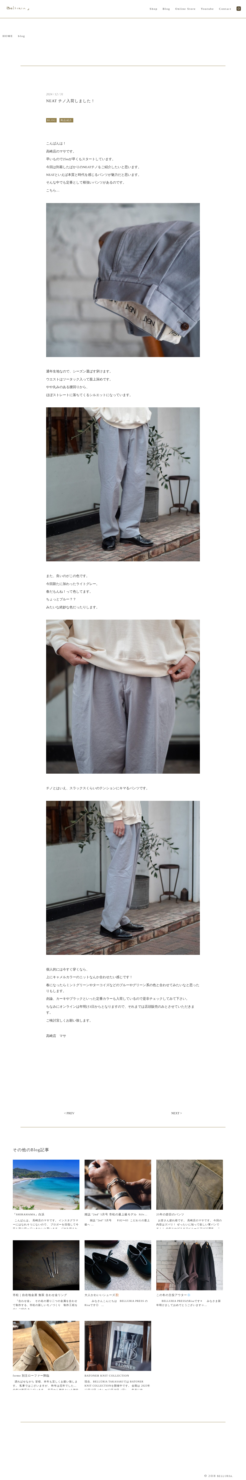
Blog (166, 8)
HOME (8, 35)
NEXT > (176, 1113)
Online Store (185, 8)
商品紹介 (66, 120)
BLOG (51, 120)
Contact (225, 8)
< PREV (69, 1113)
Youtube (207, 8)
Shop (154, 8)
